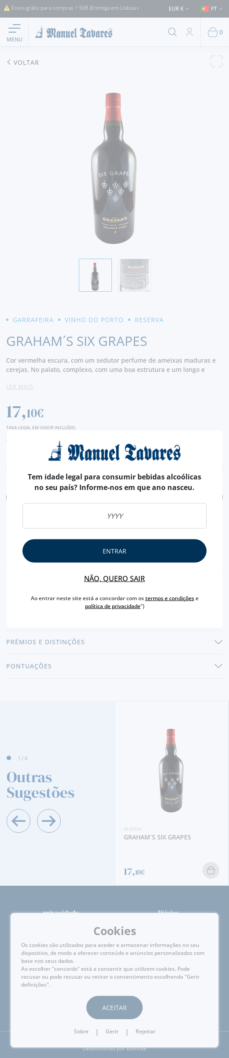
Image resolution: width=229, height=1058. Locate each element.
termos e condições (169, 598)
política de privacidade (112, 606)
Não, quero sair (114, 578)
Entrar (114, 551)
